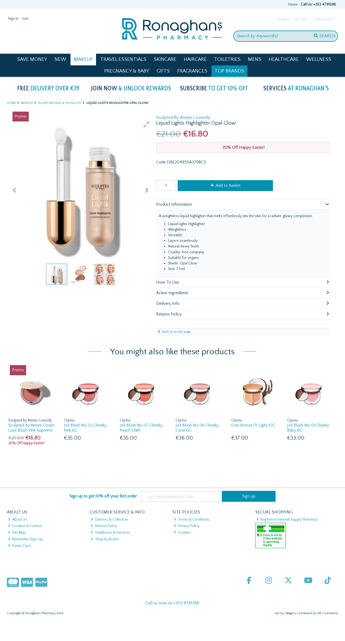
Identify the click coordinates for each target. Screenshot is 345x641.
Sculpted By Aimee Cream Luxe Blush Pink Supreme (31, 428)
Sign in (13, 18)
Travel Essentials (123, 59)
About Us (17, 519)
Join (25, 18)
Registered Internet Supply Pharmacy (287, 519)
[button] (146, 124)
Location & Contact (25, 526)
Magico (291, 613)
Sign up (248, 496)
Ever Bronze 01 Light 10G (253, 425)
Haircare (195, 59)
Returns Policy (104, 526)
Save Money (32, 59)
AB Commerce (327, 613)
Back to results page (176, 332)
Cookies (182, 532)
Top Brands (229, 71)
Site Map (17, 532)
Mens (254, 59)
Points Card (19, 546)
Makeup (83, 59)
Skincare (165, 59)
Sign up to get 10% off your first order (103, 496)
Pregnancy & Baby (126, 71)
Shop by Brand (104, 539)
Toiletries (227, 59)
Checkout (324, 19)
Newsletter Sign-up (25, 539)
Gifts (163, 71)
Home (293, 4)
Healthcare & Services (110, 532)
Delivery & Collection (109, 519)
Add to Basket (225, 185)
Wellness (318, 59)
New (60, 59)
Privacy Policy (186, 526)
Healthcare (284, 59)
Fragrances (192, 71)
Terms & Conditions (191, 519)
